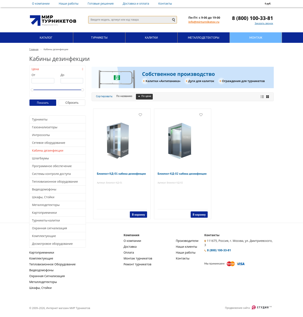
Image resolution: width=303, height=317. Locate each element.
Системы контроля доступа (51, 174)
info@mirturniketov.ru (203, 22)
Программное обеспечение (52, 166)
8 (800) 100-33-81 (252, 17)
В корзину (136, 212)
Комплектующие (44, 236)
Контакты (165, 3)
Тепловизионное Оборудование (52, 264)
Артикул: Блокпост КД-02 (172, 180)
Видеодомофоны (44, 189)
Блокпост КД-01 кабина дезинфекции (114, 173)
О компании (41, 3)
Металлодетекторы (46, 205)
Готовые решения (100, 3)
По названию (124, 96)
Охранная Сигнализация (47, 276)
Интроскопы (41, 135)
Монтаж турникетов (138, 258)
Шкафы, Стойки (43, 197)
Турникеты (40, 119)
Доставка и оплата (136, 3)
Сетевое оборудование (48, 143)
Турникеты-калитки (46, 220)
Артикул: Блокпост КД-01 (111, 180)
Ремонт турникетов (137, 264)
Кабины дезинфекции (47, 150)
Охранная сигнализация (49, 228)
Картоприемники (44, 213)
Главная (34, 49)
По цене (144, 96)
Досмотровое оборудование (52, 244)
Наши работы (68, 3)
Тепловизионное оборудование (55, 181)
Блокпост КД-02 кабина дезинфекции (175, 173)
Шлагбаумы (40, 158)
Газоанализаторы (44, 127)
